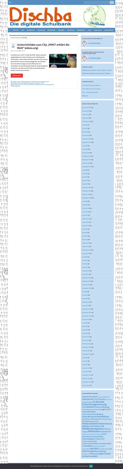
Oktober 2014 (86, 284)
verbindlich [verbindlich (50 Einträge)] (87, 446)
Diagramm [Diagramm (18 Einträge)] (106, 397)
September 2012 (87, 354)
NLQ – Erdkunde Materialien (90, 92)
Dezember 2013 (86, 309)
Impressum (98, 30)
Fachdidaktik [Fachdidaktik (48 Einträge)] (88, 407)
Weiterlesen (17, 75)
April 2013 (85, 330)
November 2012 (86, 347)
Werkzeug (41, 30)
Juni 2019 (85, 173)
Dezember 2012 (86, 344)
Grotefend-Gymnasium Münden (91, 85)
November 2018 (86, 191)
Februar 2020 (86, 152)
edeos (18, 81)
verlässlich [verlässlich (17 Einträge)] (96, 446)
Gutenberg (15, 50)
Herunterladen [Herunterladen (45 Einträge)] (89, 411)
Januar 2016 (85, 246)
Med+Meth (51, 30)
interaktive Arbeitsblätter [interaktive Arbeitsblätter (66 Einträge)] (95, 416)
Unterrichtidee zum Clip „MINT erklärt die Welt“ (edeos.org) (43, 46)
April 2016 (85, 236)
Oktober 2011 (86, 378)
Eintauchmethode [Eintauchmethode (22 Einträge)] (87, 402)
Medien (38, 83)
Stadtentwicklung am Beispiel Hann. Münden (96, 73)
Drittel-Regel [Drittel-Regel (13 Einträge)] (108, 399)
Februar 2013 (86, 337)
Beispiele (61, 30)
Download (70, 30)
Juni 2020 (85, 146)
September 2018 (87, 198)
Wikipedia (85, 96)
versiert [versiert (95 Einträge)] (94, 448)
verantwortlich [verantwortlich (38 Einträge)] (105, 443)
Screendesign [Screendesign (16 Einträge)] (97, 434)
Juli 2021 (84, 125)
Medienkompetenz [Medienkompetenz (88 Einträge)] (93, 428)
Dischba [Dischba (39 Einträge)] (101, 399)
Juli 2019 (84, 170)
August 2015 (86, 253)
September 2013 (87, 316)
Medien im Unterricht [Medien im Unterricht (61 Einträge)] (93, 426)
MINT (42, 83)
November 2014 (86, 281)
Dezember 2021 (86, 121)
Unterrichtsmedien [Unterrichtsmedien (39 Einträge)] (90, 443)
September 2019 (87, 166)
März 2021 (85, 132)
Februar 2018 (86, 208)
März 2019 (85, 184)
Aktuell (23, 50)
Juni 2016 (85, 229)
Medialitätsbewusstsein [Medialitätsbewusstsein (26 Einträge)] (90, 421)
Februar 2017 (86, 218)
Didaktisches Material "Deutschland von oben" (97, 70)
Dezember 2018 (86, 187)
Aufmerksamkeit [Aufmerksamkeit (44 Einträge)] (89, 396)
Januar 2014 (85, 305)
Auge (14, 81)
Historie (16, 30)
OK (91, 466)
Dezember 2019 (86, 156)
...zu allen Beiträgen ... (94, 43)
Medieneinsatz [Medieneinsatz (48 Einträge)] (105, 423)
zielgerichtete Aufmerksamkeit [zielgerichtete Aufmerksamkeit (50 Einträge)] (96, 454)
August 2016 (86, 225)
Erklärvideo (35, 81)
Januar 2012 (85, 371)
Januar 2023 (85, 114)
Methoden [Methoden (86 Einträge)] (94, 431)
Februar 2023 (86, 111)
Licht (19, 83)
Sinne (43, 84)
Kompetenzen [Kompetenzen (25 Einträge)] (106, 419)
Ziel (22, 30)
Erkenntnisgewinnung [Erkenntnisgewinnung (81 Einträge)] (94, 404)
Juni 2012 (85, 361)
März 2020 (85, 149)
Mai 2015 (84, 264)
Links (89, 30)
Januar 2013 (85, 340)
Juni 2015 (85, 260)
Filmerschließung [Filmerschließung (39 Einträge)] (101, 407)
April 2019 (85, 180)
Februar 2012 (86, 368)
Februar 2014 (86, 302)
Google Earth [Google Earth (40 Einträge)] (105, 409)
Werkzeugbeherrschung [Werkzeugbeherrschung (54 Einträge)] (94, 451)
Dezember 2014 (86, 278)
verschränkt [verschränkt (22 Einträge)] (86, 449)
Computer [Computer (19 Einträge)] (100, 397)
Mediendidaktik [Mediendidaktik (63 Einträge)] (90, 423)
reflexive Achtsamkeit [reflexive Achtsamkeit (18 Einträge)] (88, 434)
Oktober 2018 (86, 194)
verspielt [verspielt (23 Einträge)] (102, 449)
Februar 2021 (86, 135)
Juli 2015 (84, 257)
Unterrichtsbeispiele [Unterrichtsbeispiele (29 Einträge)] (89, 441)
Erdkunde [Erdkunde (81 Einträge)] (98, 401)
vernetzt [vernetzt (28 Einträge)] (102, 446)
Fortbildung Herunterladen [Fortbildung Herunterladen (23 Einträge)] (90, 409)
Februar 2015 (86, 271)
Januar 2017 (85, 222)
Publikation (81, 30)
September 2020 (87, 142)
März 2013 (85, 333)
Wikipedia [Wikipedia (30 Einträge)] (93, 454)
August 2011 (86, 385)
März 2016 (85, 239)
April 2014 (85, 295)
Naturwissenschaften (17, 84)
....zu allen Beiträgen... (94, 58)
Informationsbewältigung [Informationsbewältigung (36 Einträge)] (92, 414)
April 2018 (85, 205)
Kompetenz (31, 30)
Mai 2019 (84, 177)
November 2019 (86, 159)
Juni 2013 (85, 323)
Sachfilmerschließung (34, 84)
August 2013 (86, 319)
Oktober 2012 (86, 350)
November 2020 (86, 139)
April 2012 (85, 364)
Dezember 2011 (86, 375)
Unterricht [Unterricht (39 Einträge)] (99, 439)
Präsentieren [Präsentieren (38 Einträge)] (105, 431)
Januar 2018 (85, 212)
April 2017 (85, 215)
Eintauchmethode (26, 81)
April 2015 (85, 267)
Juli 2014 (84, 291)
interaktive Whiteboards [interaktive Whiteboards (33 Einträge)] (92, 419)
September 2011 (87, 382)
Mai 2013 (84, 326)
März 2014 (85, 298)
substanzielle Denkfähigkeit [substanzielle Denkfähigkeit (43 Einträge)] (92, 437)
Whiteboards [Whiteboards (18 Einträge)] (86, 454)
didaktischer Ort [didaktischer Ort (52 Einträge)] (90, 399)
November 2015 (86, 250)
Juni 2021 (85, 128)
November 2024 (86, 107)
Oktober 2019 (86, 163)
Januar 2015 (85, 274)
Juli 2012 (84, 357)
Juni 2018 (85, 201)
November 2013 (86, 312)
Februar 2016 (86, 243)
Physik (26, 84)
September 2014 (87, 288)
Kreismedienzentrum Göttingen (91, 89)
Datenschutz (109, 30)
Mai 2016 (84, 232)
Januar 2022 (85, 118)
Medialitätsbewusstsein (28, 83)
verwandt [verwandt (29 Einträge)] (108, 449)
